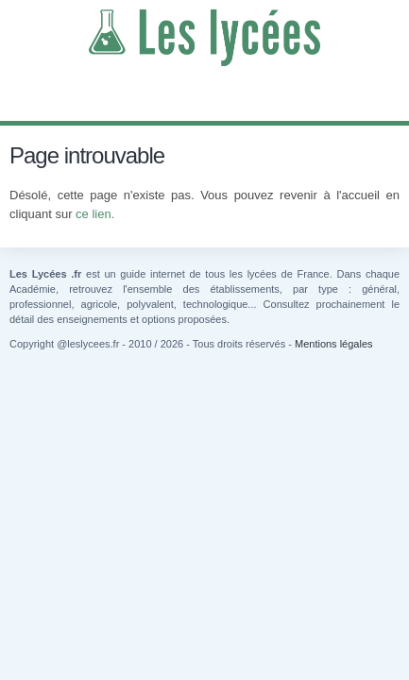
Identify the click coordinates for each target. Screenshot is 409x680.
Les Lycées (204, 37)
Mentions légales (334, 343)
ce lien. (95, 214)
